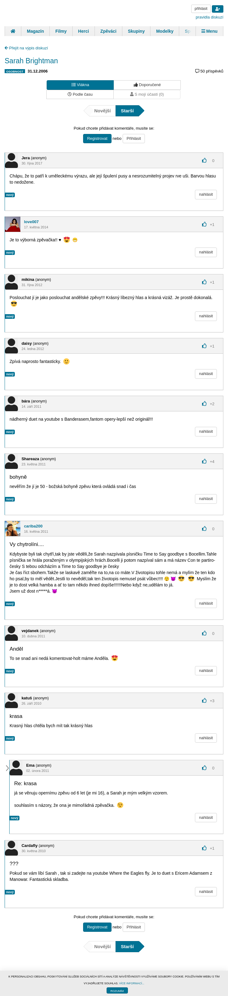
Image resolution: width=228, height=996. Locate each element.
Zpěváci (108, 31)
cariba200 (33, 526)
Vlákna (80, 84)
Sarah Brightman (31, 61)
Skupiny (136, 31)
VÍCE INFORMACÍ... (132, 983)
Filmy (61, 31)
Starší (127, 110)
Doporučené (147, 84)
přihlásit (201, 8)
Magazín (35, 31)
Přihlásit (134, 138)
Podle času (80, 94)
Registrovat (97, 138)
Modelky (164, 31)
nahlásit (206, 194)
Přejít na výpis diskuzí (26, 48)
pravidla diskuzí (209, 17)
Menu (209, 31)
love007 (31, 221)
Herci (83, 31)
